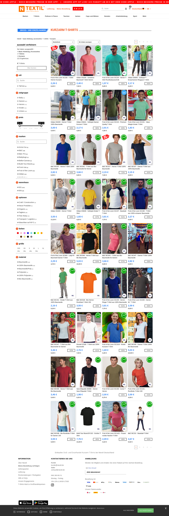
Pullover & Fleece (51, 16)
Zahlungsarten (23, 464)
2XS (18, 243)
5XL (36, 246)
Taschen (66, 16)
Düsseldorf (80, 504)
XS (24, 243)
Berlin (20, 504)
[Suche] (112, 8)
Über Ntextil (22, 458)
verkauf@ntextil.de (58, 465)
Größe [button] (21, 239)
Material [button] (22, 252)
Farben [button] (22, 224)
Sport (135, 16)
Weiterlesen (100, 508)
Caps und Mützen (92, 16)
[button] (126, 9)
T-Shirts (36, 16)
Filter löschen (31, 63)
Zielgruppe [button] (23, 88)
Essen (56, 504)
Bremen (88, 504)
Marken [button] (22, 131)
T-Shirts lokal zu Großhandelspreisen (31, 479)
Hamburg (27, 504)
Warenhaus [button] (24, 177)
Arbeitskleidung (121, 16)
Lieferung (50, 9)
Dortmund (63, 504)
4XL (30, 246)
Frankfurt (49, 504)
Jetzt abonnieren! (93, 467)
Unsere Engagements (26, 476)
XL (43, 243)
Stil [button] (20, 70)
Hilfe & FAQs (23, 473)
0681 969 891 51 (57, 470)
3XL (24, 246)
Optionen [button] (23, 193)
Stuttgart (71, 504)
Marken (25, 16)
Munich (34, 504)
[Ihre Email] (97, 463)
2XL (18, 246)
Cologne (41, 504)
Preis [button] (21, 112)
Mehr (144, 16)
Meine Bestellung (63, 9)
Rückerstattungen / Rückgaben (29, 470)
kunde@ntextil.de (57, 460)
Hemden (107, 16)
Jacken (77, 16)
